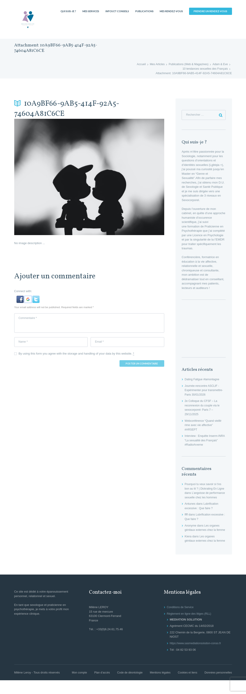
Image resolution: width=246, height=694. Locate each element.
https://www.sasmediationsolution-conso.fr (197, 657)
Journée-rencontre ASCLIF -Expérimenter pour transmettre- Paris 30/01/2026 (205, 391)
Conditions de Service (181, 621)
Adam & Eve (219, 64)
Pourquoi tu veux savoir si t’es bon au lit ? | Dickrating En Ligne (204, 489)
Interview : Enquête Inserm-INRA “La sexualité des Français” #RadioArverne (202, 441)
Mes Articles (153, 64)
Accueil (136, 64)
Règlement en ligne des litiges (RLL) (190, 627)
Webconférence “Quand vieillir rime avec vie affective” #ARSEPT (204, 425)
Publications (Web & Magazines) (186, 64)
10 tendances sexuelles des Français (204, 69)
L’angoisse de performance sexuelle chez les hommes (204, 498)
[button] (20, 298)
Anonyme (191, 530)
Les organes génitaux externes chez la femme (203, 535)
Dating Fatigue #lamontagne (203, 380)
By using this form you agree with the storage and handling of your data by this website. (76, 355)
